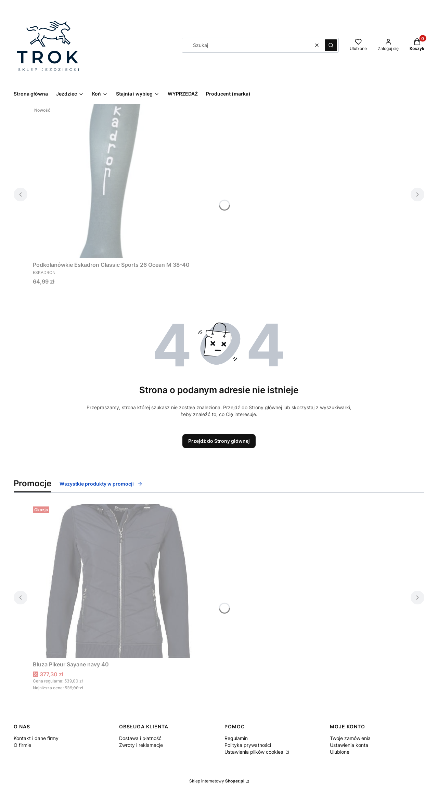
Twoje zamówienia (350, 738)
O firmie (22, 745)
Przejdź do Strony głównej (219, 441)
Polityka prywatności (247, 745)
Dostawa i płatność (140, 738)
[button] (331, 45)
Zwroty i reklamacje (141, 745)
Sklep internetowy (216, 780)
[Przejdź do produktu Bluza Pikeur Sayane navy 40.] (118, 581)
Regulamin (236, 738)
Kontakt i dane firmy (36, 738)
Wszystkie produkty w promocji (101, 484)
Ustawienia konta (349, 745)
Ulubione (339, 752)
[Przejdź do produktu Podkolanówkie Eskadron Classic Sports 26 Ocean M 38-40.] (118, 181)
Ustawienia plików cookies (254, 752)
